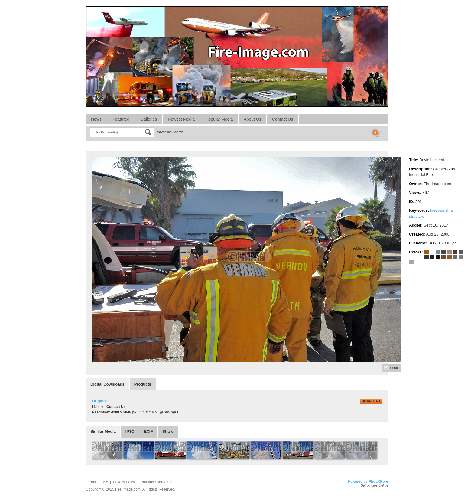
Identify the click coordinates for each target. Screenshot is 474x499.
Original (99, 401)
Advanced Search (170, 132)
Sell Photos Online (374, 485)
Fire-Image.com (128, 489)
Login (348, 8)
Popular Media (219, 119)
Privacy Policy (124, 482)
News (96, 119)
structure (416, 216)
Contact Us (282, 119)
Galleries (148, 119)
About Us (252, 119)
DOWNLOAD (371, 401)
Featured (120, 119)
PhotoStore (378, 481)
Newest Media (181, 119)
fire (433, 210)
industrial (445, 210)
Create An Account (373, 8)
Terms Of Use (97, 482)
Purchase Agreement (157, 482)
